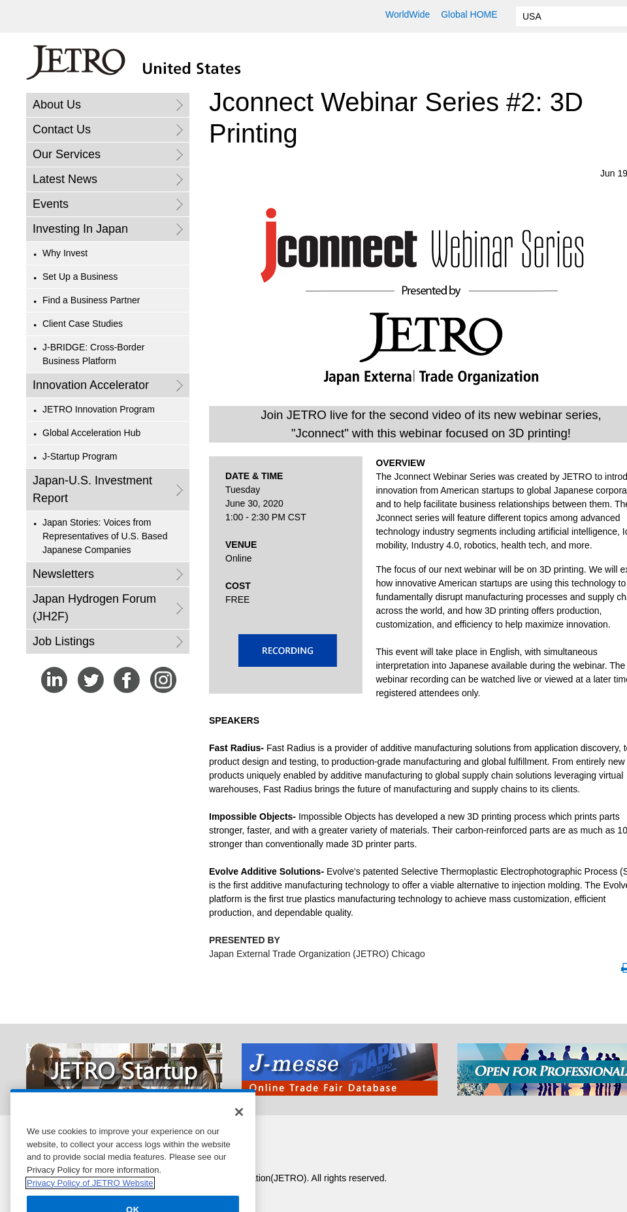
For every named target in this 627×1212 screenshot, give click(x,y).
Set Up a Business (80, 276)
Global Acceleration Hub (91, 433)
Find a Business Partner (91, 300)
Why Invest (65, 253)
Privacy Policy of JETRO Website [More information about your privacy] (90, 1197)
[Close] (239, 1125)
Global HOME (469, 14)
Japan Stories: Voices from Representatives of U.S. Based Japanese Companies (104, 536)
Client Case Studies (82, 323)
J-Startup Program (79, 456)
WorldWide (407, 14)
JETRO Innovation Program (98, 409)
